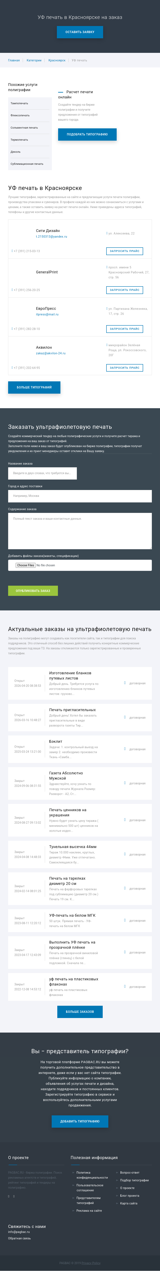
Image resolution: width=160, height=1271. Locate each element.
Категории (34, 60)
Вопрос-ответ (130, 1172)
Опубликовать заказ (33, 591)
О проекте (127, 1188)
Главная (14, 60)
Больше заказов (80, 1012)
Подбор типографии (134, 1180)
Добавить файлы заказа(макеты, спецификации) (43, 556)
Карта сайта (129, 1203)
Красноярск (57, 60)
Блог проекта (129, 1196)
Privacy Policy (91, 1263)
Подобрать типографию (87, 134)
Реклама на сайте (89, 1211)
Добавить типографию (80, 1122)
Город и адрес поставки (25, 486)
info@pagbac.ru (19, 1232)
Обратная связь (19, 1238)
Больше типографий (34, 387)
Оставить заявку (80, 32)
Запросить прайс (124, 251)
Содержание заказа (22, 509)
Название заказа (20, 463)
